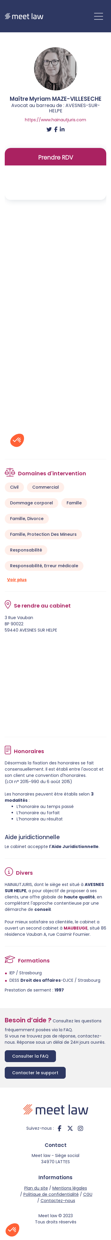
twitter (70, 1128)
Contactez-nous (58, 1201)
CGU (87, 1194)
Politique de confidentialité (51, 1194)
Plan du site (36, 1188)
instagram (80, 1128)
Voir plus (17, 580)
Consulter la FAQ (30, 1056)
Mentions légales (69, 1188)
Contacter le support (35, 1073)
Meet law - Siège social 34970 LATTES (55, 1159)
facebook (59, 1128)
